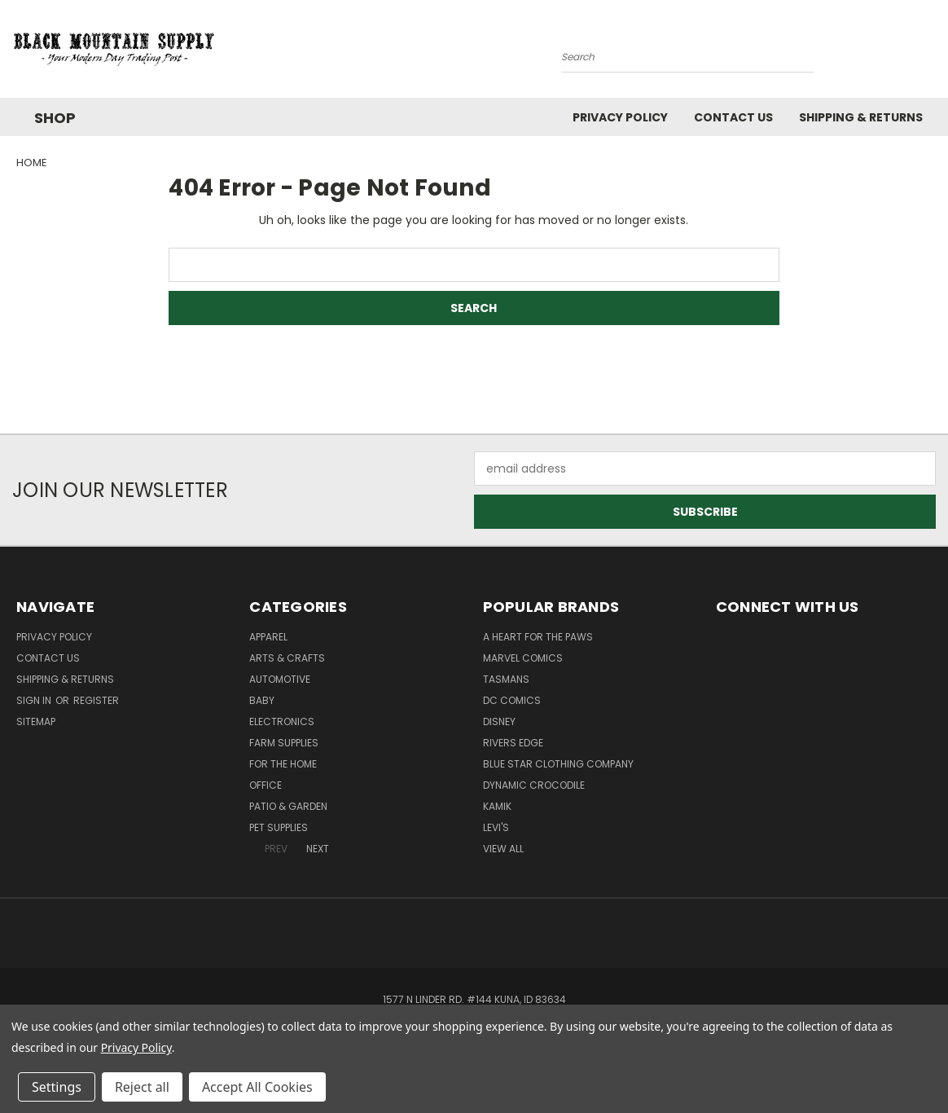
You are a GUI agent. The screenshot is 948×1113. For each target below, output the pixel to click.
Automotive (279, 679)
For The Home (283, 764)
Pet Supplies (278, 827)
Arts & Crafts (287, 658)
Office (265, 785)
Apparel (268, 637)
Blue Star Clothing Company (558, 764)
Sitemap (35, 721)
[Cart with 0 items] (932, 53)
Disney (499, 721)
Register (96, 700)
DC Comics (512, 700)
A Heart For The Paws (538, 637)
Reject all (142, 1087)
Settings (56, 1087)
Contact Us (733, 117)
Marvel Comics (523, 658)
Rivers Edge (513, 743)
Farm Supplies (283, 743)
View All (503, 849)
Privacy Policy (620, 117)
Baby (261, 700)
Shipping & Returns (861, 117)
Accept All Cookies (257, 1087)
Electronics (281, 721)
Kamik (497, 806)
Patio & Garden (288, 806)
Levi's (496, 827)
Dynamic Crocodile (534, 785)
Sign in (35, 700)
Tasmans (506, 679)
